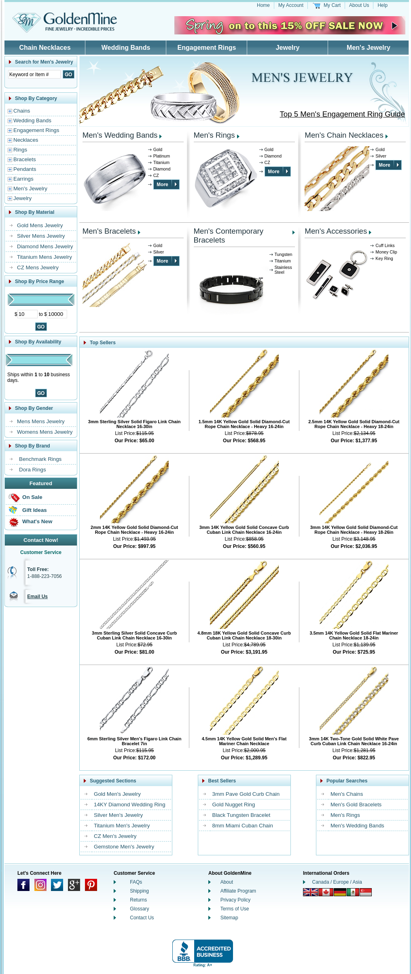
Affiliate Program (238, 891)
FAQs (136, 882)
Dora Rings (32, 470)
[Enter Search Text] (34, 74)
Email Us (37, 596)
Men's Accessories (336, 231)
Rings (20, 150)
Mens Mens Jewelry (41, 421)
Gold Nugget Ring (233, 804)
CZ (156, 175)
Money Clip (386, 251)
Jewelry (288, 47)
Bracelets (24, 159)
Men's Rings (214, 135)
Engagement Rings (207, 47)
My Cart (332, 5)
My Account (290, 5)
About (226, 882)
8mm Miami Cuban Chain (242, 826)
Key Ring (384, 258)
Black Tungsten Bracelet (241, 815)
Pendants (24, 169)
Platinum (161, 155)
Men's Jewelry (368, 47)
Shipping (139, 891)
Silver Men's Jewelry (118, 815)
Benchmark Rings (40, 459)
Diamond (162, 168)
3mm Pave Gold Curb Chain (246, 794)
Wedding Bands (126, 47)
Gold (158, 149)
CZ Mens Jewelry (38, 267)
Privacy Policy (235, 900)
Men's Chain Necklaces (344, 135)
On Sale (32, 497)
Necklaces (25, 140)
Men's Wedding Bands (120, 135)
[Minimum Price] (27, 314)
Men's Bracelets (109, 231)
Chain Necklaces (44, 47)
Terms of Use (234, 909)
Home (263, 5)
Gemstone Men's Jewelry (124, 847)
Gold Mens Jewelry (40, 225)
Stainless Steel (283, 270)
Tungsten (283, 254)
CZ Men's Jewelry (115, 836)
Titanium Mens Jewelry (44, 257)
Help (382, 5)
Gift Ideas (34, 510)
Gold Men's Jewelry (117, 794)
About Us (359, 5)
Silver (380, 155)
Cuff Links (384, 245)
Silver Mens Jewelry (41, 236)
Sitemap (229, 918)
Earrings (23, 179)
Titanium (161, 162)
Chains (21, 111)
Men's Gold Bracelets (355, 804)
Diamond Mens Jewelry (45, 246)
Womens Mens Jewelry (45, 432)
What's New (37, 521)
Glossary (139, 909)
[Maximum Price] (57, 314)
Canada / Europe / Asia (337, 882)
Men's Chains (346, 794)
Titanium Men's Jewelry (122, 826)
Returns (138, 900)
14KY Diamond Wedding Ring (129, 804)
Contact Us (142, 918)
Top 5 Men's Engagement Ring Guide (342, 114)
